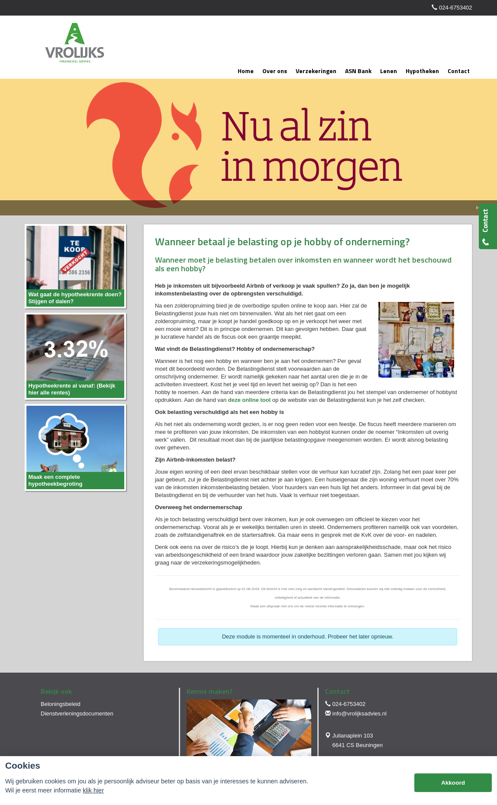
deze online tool (249, 400)
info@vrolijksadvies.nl (359, 713)
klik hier (93, 790)
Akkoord (453, 782)
